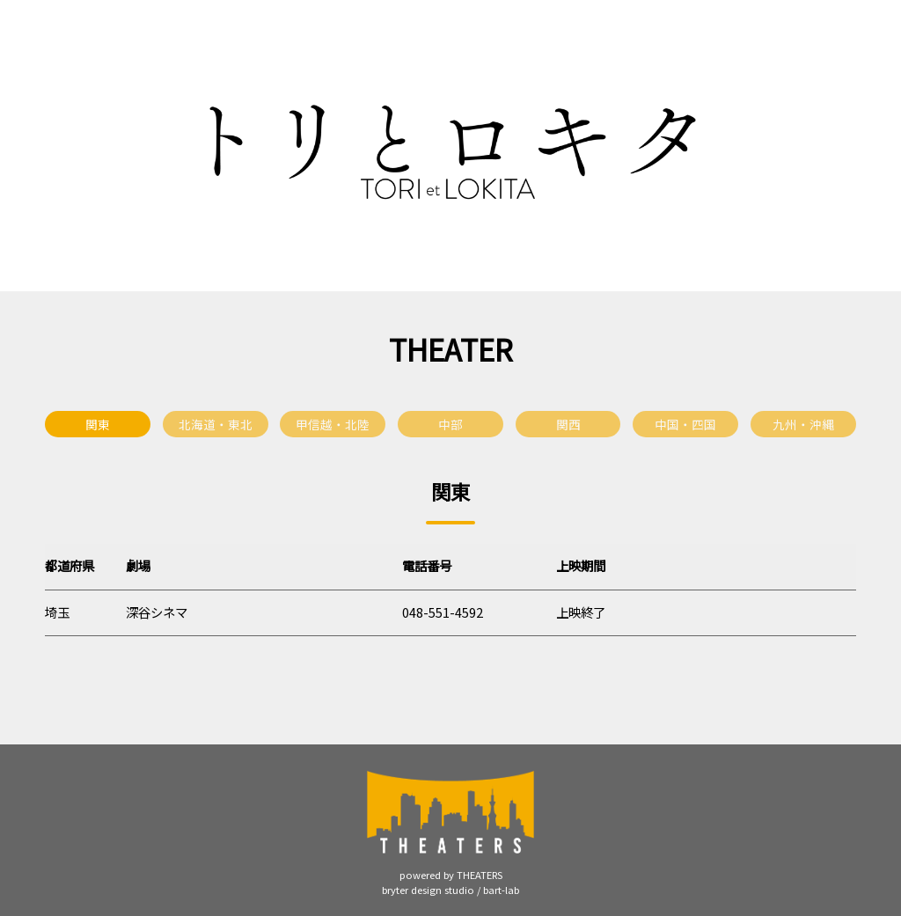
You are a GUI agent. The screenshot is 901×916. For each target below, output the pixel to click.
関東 (97, 424)
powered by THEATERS (450, 875)
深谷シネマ (156, 612)
